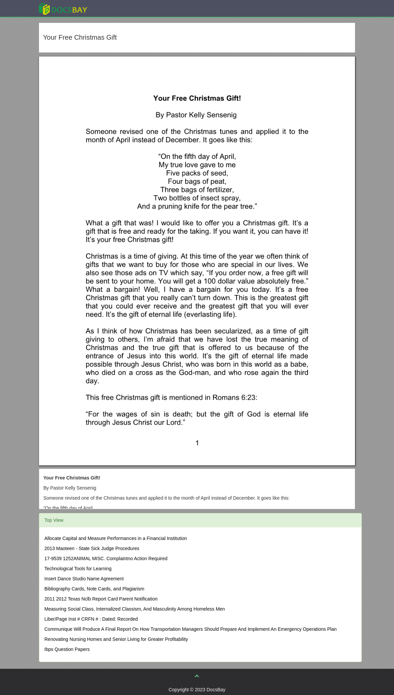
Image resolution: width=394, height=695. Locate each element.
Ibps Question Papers (67, 649)
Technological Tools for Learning (78, 568)
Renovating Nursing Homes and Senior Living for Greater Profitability (116, 639)
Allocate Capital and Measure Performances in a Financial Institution (115, 538)
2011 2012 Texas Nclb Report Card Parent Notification (101, 599)
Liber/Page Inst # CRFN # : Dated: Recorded (91, 619)
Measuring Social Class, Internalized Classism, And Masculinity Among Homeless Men (134, 609)
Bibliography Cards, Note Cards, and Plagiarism (94, 588)
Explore (113, 8)
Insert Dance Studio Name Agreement (84, 578)
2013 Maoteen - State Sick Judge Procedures (92, 548)
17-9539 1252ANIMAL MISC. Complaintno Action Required (105, 558)
